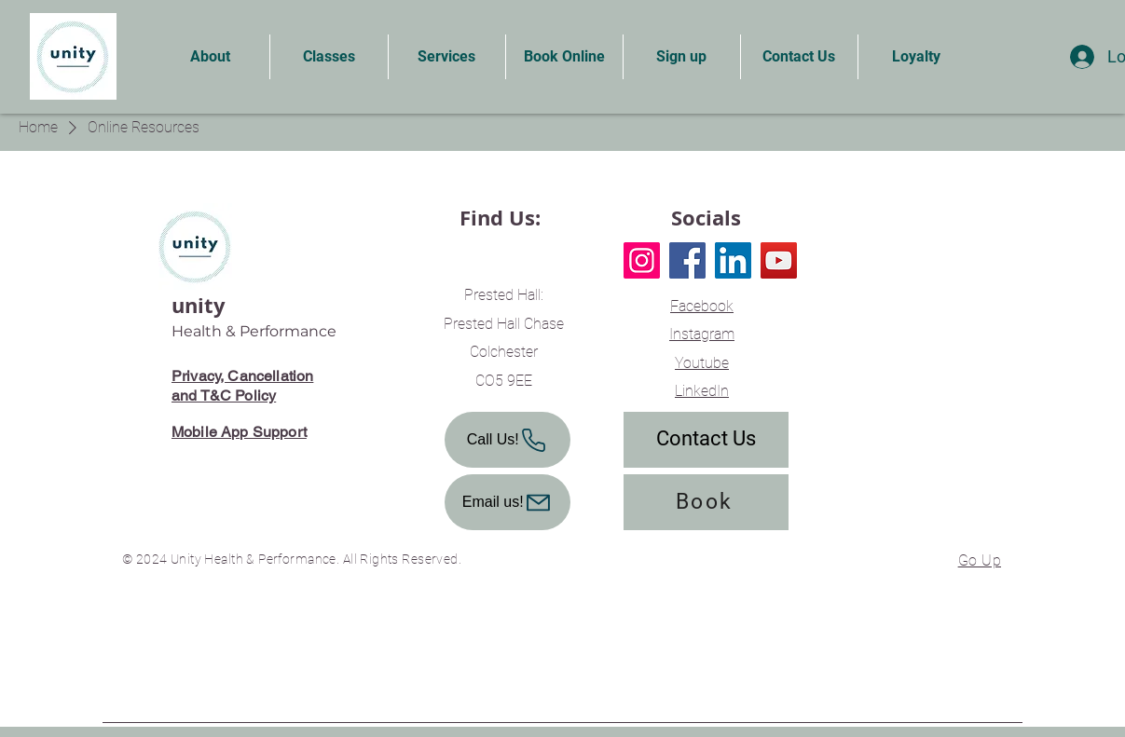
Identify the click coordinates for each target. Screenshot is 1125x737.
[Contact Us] (706, 440)
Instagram (701, 334)
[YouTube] (779, 260)
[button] (210, 56)
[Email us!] (507, 502)
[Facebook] (687, 260)
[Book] (706, 502)
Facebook (702, 306)
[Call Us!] (507, 440)
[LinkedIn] (733, 260)
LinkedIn (702, 391)
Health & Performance (253, 331)
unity (198, 305)
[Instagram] (642, 260)
